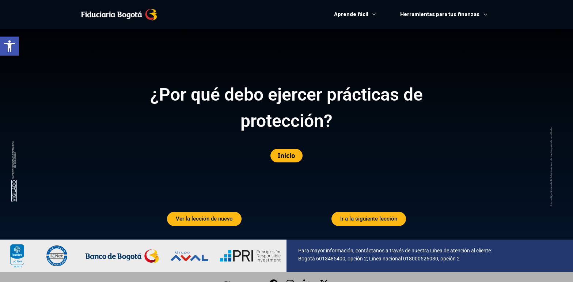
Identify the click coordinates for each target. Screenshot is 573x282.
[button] (9, 46)
